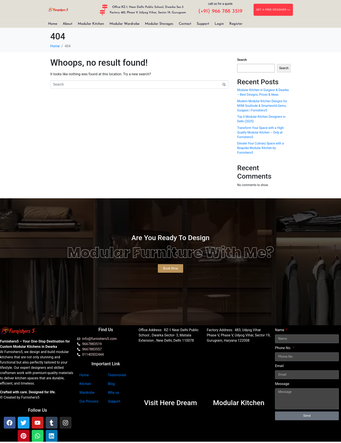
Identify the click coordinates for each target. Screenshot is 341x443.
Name (280, 330)
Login (219, 24)
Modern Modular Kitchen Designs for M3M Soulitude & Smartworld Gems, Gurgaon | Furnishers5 (262, 105)
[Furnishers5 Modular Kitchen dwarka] (170, 373)
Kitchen (85, 384)
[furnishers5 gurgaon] (239, 373)
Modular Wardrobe (124, 24)
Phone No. (283, 348)
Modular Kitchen (91, 24)
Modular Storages (159, 24)
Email (279, 366)
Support (203, 24)
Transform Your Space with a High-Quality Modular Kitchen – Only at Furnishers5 (260, 132)
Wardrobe (86, 392)
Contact (185, 24)
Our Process (88, 401)
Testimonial (117, 375)
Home (52, 24)
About (67, 24)
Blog (111, 384)
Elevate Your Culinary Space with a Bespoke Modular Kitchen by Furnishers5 (260, 148)
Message (282, 384)
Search (242, 60)
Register (235, 24)
